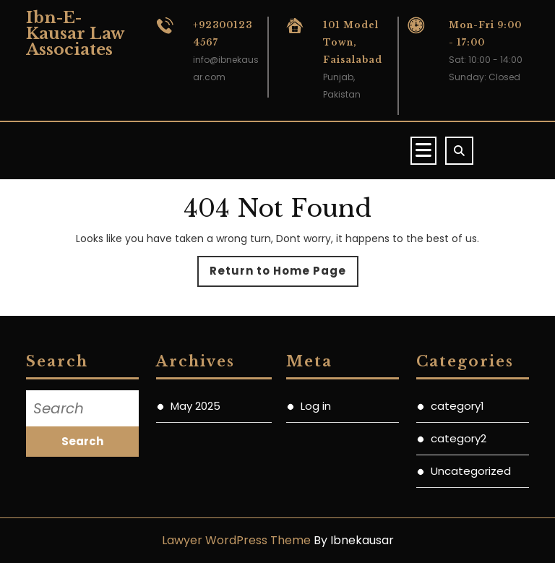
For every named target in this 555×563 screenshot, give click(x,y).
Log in (316, 405)
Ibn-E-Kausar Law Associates (75, 33)
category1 (457, 405)
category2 (458, 438)
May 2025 (195, 405)
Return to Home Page (284, 274)
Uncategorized (471, 470)
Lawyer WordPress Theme (236, 540)
